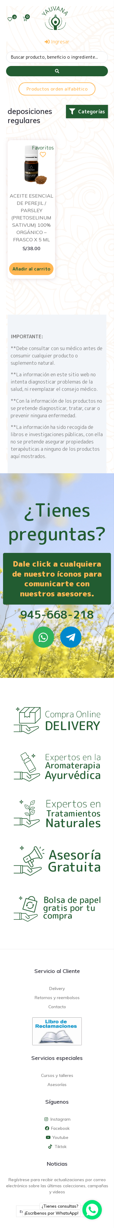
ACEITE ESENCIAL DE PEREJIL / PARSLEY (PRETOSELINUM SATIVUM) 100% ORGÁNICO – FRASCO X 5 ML (31, 218)
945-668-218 (57, 614)
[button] (87, 111)
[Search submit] (57, 71)
